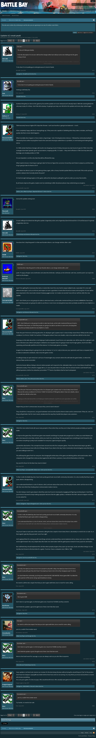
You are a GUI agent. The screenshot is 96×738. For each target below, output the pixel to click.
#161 (93, 70)
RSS (94, 732)
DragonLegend (7, 684)
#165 (93, 209)
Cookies (74, 32)
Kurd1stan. (5, 605)
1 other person (44, 469)
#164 (93, 188)
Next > (37, 40)
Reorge (29, 636)
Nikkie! (18, 378)
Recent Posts (15, 15)
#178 (93, 661)
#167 (93, 253)
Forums (4, 11)
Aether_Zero (20, 191)
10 (26, 40)
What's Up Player (28, 191)
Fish (31, 74)
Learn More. (55, 25)
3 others (37, 686)
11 (28, 40)
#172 (93, 466)
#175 (93, 586)
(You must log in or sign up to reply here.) (85, 715)
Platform (8, 4)
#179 (93, 683)
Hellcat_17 (5, 116)
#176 (93, 610)
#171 (93, 417)
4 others (37, 378)
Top (91, 732)
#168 (93, 278)
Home (86, 732)
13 (34, 40)
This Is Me (30, 378)
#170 (93, 375)
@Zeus (29, 365)
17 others (44, 191)
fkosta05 (25, 74)
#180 (93, 706)
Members (12, 11)
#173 (93, 500)
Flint (3, 398)
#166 (93, 231)
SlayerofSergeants (31, 503)
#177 (93, 632)
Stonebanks (6, 633)
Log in (93, 1)
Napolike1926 (36, 191)
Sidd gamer (19, 74)
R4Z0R (4, 255)
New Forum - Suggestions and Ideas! (85, 32)
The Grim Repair (26, 37)
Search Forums (6, 15)
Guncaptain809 (7, 300)
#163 (93, 114)
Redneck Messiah (30, 234)
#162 (93, 93)
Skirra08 (5, 59)
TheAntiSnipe (20, 234)
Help (82, 732)
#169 (93, 308)
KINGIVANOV (26, 686)
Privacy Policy (91, 736)
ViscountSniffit (7, 138)
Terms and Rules (82, 736)
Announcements (12, 37)
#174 (93, 554)
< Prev (9, 40)
